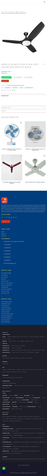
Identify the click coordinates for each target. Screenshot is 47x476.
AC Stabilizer (14, 406)
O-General (41, 336)
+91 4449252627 (7, 247)
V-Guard (30, 358)
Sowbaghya (8, 371)
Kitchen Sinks (5, 305)
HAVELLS (20, 377)
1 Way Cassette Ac (5, 345)
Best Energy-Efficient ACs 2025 (29, 433)
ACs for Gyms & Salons (29, 428)
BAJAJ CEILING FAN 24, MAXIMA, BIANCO (35, 182)
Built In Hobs (26, 395)
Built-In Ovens (35, 418)
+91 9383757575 (7, 254)
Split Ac (4, 336)
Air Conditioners (6, 273)
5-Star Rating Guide (34, 446)
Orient (22, 358)
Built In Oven (5, 399)
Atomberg (10, 369)
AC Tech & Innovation (6, 446)
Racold (40, 385)
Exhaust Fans (5, 293)
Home (2, 11)
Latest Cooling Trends (6, 448)
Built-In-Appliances (7, 283)
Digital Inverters (6, 285)
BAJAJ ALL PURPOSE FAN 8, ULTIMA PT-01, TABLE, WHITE (11, 149)
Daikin (18, 336)
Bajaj (3, 358)
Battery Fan (5, 281)
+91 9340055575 (7, 260)
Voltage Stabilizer (6, 315)
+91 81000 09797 (7, 244)
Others (3, 393)
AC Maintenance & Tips (6, 442)
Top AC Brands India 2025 (40, 433)
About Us (4, 233)
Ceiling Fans (11, 420)
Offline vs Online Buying (16, 453)
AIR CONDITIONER (5, 426)
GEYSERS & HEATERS (6, 381)
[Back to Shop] (43, 64)
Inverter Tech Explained (25, 446)
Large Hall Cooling (15, 430)
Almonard (4, 369)
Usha (26, 358)
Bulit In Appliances (27, 418)
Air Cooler (4, 275)
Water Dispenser (6, 317)
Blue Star (9, 377)
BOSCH (30, 397)
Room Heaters (5, 311)
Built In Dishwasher (19, 397)
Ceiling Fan (17, 11)
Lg (28, 336)
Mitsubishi (36, 336)
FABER (16, 377)
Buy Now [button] (5, 81)
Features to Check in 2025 (23, 437)
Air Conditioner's (6, 334)
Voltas (9, 338)
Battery (3, 279)
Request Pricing (6, 77)
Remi (4, 371)
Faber (7, 363)
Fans (6, 11)
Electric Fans (5, 291)
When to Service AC (25, 442)
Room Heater (4, 383)
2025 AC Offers (31, 437)
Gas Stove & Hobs (13, 418)
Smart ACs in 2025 (16, 446)
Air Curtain (4, 277)
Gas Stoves (14, 402)
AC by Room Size (14, 437)
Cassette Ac (4, 343)
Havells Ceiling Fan (29, 87)
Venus (26, 371)
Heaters (31, 416)
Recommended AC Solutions (7, 428)
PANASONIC (18, 399)
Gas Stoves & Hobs (6, 301)
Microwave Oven (6, 307)
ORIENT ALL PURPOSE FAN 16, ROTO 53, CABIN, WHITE (35, 149)
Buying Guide (5, 414)
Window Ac (4, 341)
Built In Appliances (6, 397)
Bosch (3, 363)
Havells (22, 11)
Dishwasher (4, 287)
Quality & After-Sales (6, 453)
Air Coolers (20, 416)
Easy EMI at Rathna (39, 437)
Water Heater (5, 319)
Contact (3, 235)
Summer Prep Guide (42, 442)
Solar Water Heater (7, 313)
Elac (29, 385)
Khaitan (32, 369)
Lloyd (31, 336)
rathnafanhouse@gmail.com (10, 263)
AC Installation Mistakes (8, 444)
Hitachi (25, 336)
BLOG (3, 424)
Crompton (13, 358)
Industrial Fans (6, 303)
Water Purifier (5, 321)
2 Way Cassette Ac (5, 347)
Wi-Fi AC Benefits (15, 448)
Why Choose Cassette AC (7, 435)
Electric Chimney (5, 418)
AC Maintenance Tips (17, 442)
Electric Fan (15, 87)
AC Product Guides (6, 433)
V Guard (21, 371)
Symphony (18, 358)
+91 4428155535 (7, 250)
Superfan (13, 371)
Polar (44, 369)
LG (14, 399)
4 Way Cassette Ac (5, 350)
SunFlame (36, 399)
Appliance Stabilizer (31, 406)
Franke (36, 402)
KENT (13, 377)
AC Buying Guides (5, 437)
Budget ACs (4, 439)
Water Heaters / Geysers (7, 385)
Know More (6, 221)
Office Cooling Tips (37, 428)
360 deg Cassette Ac (6, 352)
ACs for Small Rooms (19, 428)
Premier (21, 406)
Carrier (14, 336)
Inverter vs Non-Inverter (18, 435)
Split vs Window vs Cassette (17, 433)
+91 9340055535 (7, 257)
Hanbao (23, 369)
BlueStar (9, 336)
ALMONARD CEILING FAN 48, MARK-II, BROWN (12, 183)
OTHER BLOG (4, 456)
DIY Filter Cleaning (34, 442)
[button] (2, 100)
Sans (12, 404)
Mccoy (36, 369)
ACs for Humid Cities (6, 430)
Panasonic (4, 338)
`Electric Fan (11, 11)
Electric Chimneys (6, 289)
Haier (21, 336)
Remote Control (6, 309)
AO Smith (4, 377)
